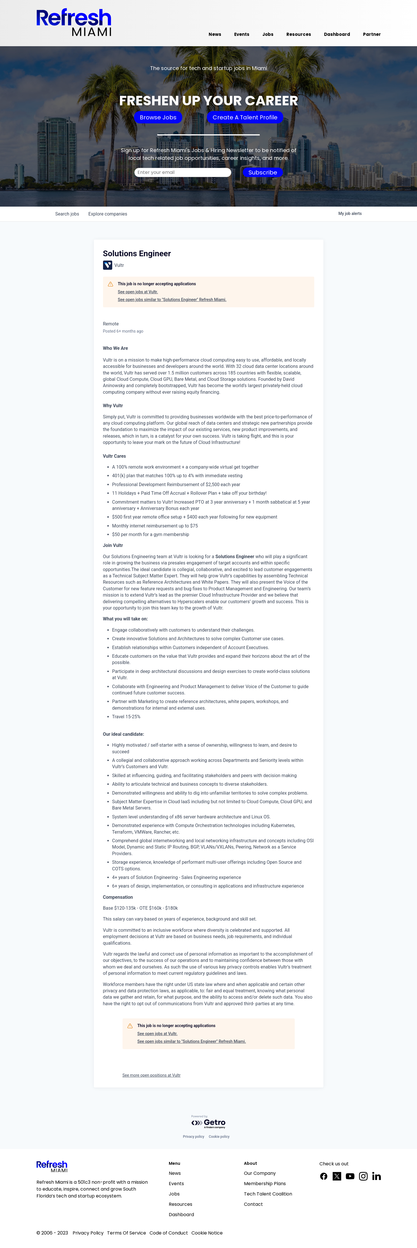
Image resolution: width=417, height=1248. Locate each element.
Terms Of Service (126, 1233)
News (175, 1173)
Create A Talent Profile (245, 117)
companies (107, 214)
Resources (180, 1204)
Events (176, 1183)
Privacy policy (193, 1137)
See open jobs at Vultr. (138, 292)
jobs (67, 214)
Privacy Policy (88, 1233)
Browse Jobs (158, 117)
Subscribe (263, 172)
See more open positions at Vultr (152, 1075)
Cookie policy (219, 1137)
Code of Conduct (169, 1233)
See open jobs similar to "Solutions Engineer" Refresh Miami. (172, 299)
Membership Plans (265, 1183)
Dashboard (181, 1214)
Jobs (174, 1194)
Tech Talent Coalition (268, 1194)
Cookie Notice (207, 1233)
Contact (253, 1204)
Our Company (260, 1173)
